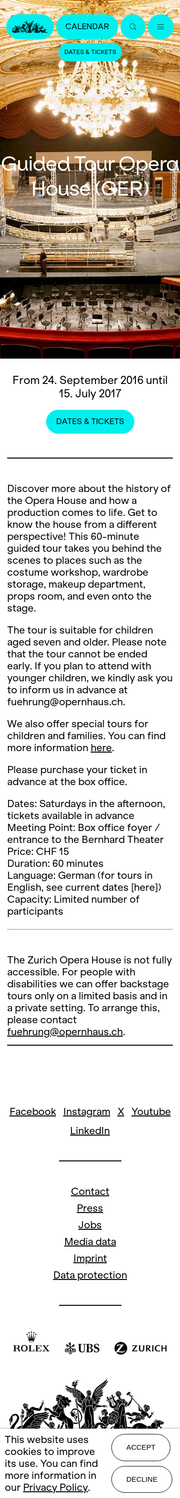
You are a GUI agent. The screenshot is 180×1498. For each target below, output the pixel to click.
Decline (141, 1479)
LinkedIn (90, 1130)
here (101, 747)
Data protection (90, 1274)
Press (90, 1208)
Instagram (86, 1111)
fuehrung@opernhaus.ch (65, 1031)
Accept (141, 1447)
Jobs (90, 1224)
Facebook (33, 1111)
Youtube (151, 1111)
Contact (90, 1191)
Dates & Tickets (90, 52)
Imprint (90, 1258)
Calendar (87, 26)
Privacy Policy (55, 1487)
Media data (90, 1241)
